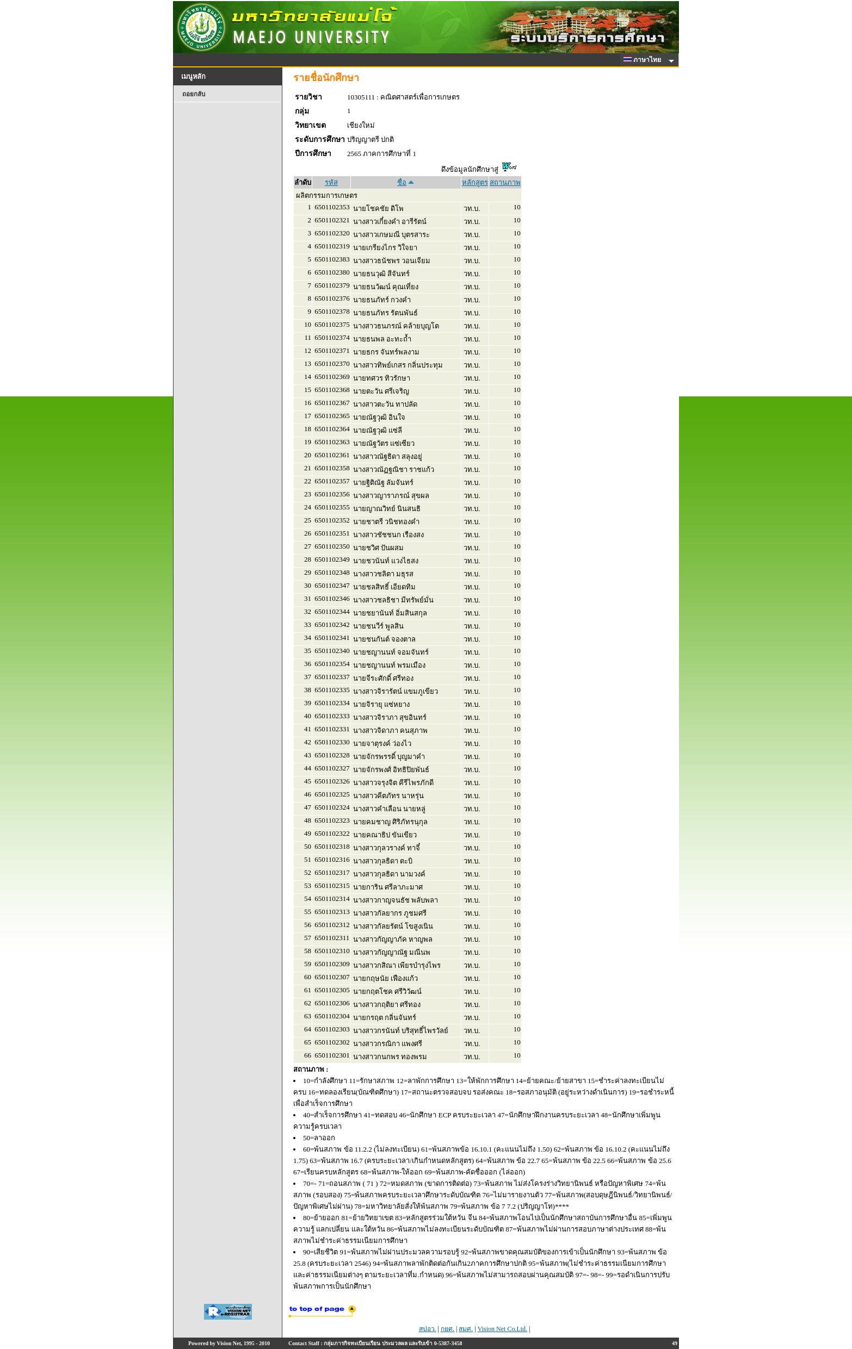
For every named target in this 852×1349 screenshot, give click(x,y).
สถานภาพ (505, 182)
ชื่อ (401, 182)
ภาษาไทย (644, 60)
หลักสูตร (475, 182)
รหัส (331, 182)
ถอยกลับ (193, 94)
